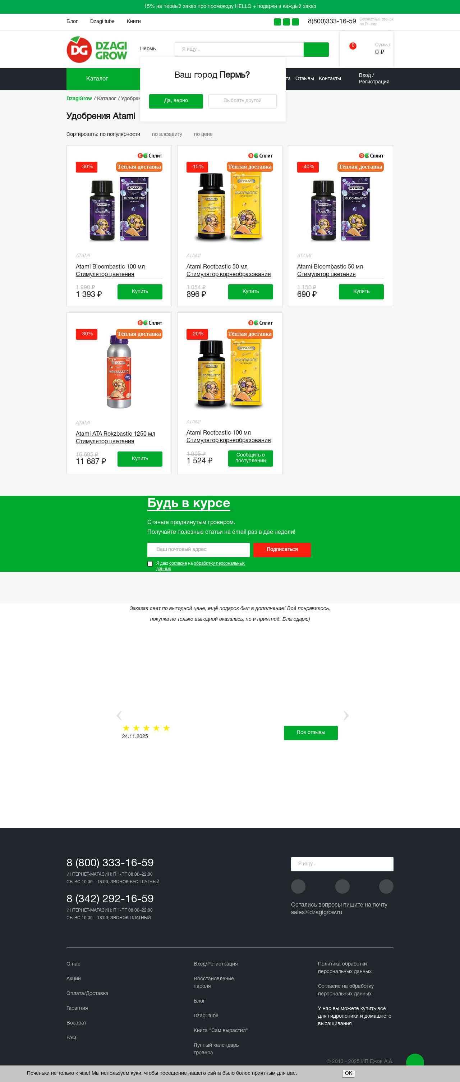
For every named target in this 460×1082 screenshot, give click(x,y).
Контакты (330, 79)
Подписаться (282, 549)
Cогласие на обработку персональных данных (346, 990)
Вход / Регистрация (374, 78)
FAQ (71, 1038)
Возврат (76, 1023)
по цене (206, 134)
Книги (134, 21)
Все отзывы (311, 732)
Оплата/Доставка (87, 993)
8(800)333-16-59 (332, 22)
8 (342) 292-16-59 (110, 899)
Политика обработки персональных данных (345, 968)
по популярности (123, 134)
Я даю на (200, 566)
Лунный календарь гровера (216, 1049)
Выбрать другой (243, 100)
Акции (73, 979)
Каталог (97, 79)
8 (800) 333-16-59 (110, 863)
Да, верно (176, 100)
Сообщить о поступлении (250, 458)
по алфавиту (170, 134)
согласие (178, 563)
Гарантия (77, 1008)
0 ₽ (379, 53)
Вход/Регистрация (216, 964)
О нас (73, 964)
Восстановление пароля (214, 983)
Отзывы (304, 79)
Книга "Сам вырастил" (221, 1030)
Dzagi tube (102, 21)
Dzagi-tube (206, 1016)
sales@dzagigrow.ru (316, 912)
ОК (348, 1073)
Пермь (148, 49)
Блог (72, 21)
